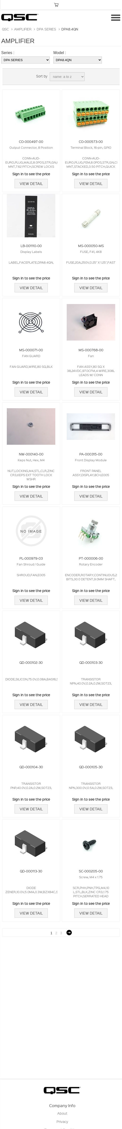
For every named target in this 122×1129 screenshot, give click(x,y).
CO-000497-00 (31, 141)
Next (69, 932)
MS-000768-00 (91, 350)
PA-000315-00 (90, 454)
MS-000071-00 (31, 350)
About (62, 1113)
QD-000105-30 (91, 767)
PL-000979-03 (31, 558)
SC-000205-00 (91, 871)
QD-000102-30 (31, 662)
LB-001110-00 (31, 245)
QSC (5, 29)
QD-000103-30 (91, 662)
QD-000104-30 (31, 767)
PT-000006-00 (91, 558)
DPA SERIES (46, 29)
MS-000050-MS (91, 245)
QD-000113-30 (31, 871)
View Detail (31, 183)
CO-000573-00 (91, 141)
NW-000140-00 (31, 454)
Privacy (62, 1121)
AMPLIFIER (22, 29)
